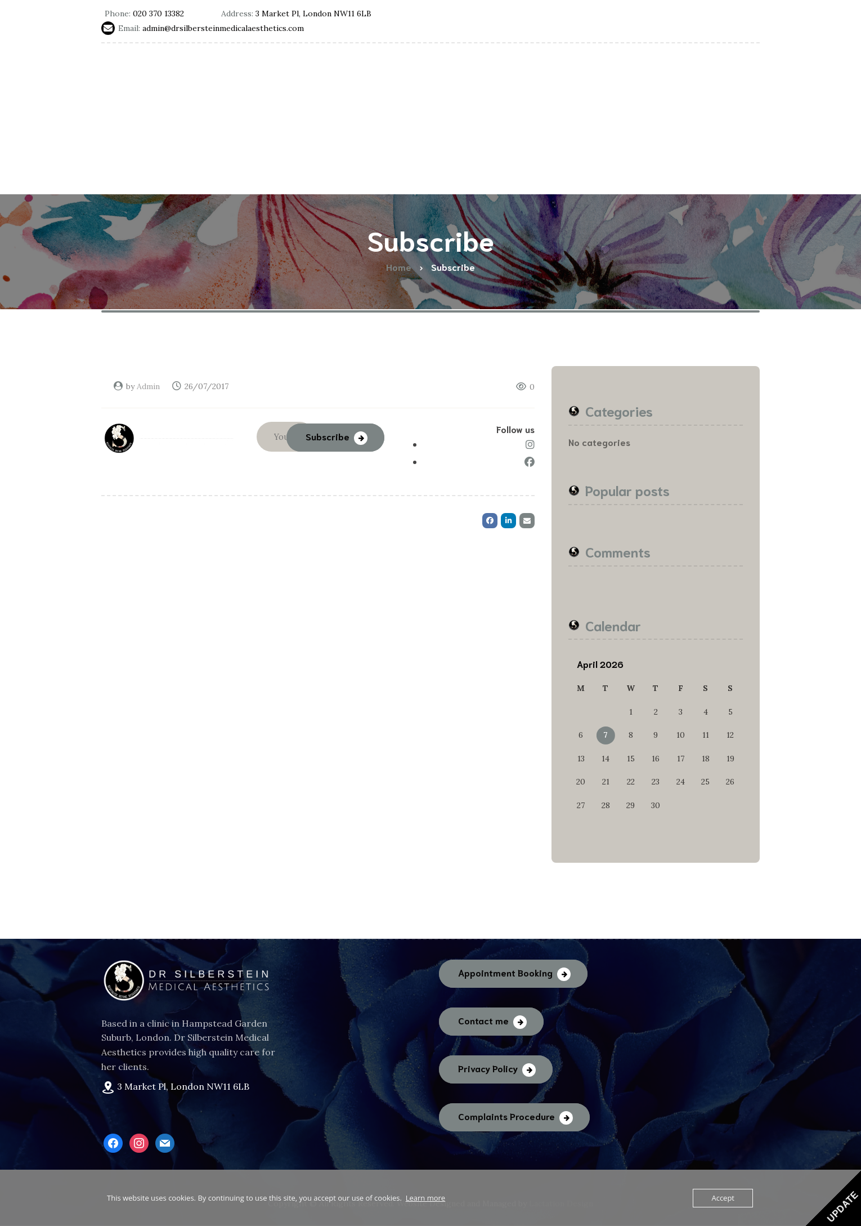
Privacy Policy (488, 1068)
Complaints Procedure (506, 1116)
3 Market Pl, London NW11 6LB (183, 1086)
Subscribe (327, 434)
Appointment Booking (505, 972)
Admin (148, 386)
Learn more (425, 1198)
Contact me (483, 1020)
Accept (722, 1198)
